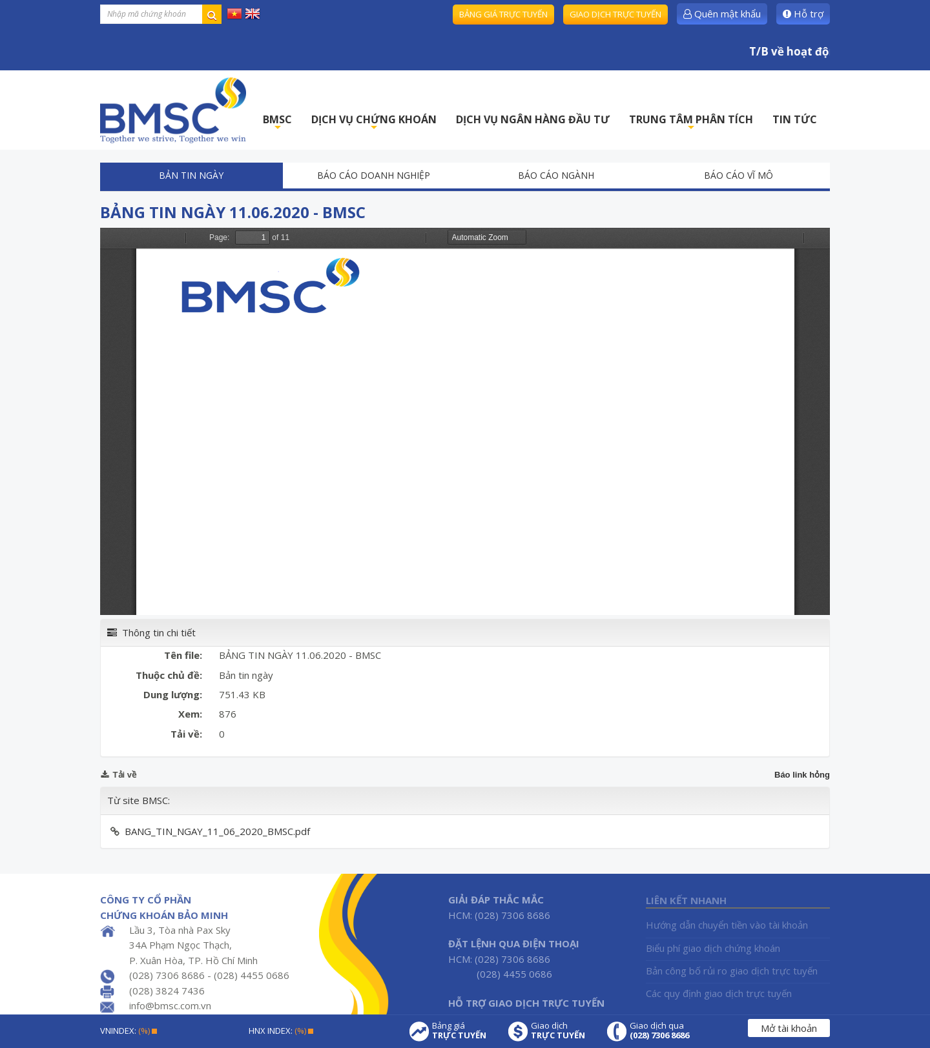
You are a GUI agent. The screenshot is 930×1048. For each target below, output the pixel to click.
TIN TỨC (794, 119)
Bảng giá (459, 1030)
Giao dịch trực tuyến (615, 14)
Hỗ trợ (803, 13)
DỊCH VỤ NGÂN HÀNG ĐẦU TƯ (533, 119)
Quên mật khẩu (722, 13)
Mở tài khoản (789, 1028)
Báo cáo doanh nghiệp (373, 175)
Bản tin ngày (191, 175)
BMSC (277, 123)
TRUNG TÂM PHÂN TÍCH (691, 123)
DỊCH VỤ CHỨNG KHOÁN (374, 123)
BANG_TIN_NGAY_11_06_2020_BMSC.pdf (217, 831)
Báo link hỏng (802, 775)
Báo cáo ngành (556, 175)
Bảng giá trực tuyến (503, 14)
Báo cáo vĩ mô (738, 175)
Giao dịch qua (659, 1030)
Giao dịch (558, 1030)
